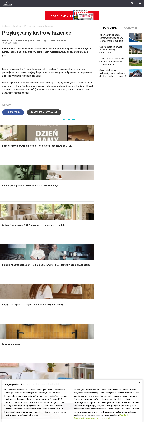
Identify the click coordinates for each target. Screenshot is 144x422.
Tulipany (6, 352)
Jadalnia (78, 255)
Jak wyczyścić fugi (119, 310)
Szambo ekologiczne (48, 265)
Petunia (6, 374)
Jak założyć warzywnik (121, 316)
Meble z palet (117, 255)
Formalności (8, 259)
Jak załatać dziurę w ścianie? (124, 307)
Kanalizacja (79, 326)
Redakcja (102, 352)
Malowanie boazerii (48, 252)
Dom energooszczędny (85, 329)
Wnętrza (17, 26)
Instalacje (7, 275)
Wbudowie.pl (80, 307)
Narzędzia (43, 249)
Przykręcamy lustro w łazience (38, 26)
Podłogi (42, 240)
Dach (4, 255)
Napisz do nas (105, 349)
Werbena (6, 377)
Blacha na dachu (46, 262)
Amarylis (6, 358)
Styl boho (79, 262)
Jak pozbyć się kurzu (120, 313)
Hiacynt (5, 342)
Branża (53, 345)
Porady (5, 240)
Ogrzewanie (80, 310)
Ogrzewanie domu (11, 265)
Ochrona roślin (117, 252)
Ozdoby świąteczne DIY (14, 310)
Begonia (6, 345)
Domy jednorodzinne (60, 342)
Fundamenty (8, 268)
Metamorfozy (81, 259)
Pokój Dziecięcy (10, 307)
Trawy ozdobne (117, 287)
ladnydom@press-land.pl (110, 342)
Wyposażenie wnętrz (12, 303)
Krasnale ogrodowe (119, 271)
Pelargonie (7, 368)
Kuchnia (78, 249)
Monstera (115, 240)
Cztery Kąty (44, 303)
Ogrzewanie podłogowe (86, 316)
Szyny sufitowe (81, 319)
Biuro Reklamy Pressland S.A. (112, 345)
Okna (4, 249)
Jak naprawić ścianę (120, 319)
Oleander (6, 355)
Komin (5, 246)
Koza (76, 313)
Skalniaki (114, 246)
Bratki (5, 371)
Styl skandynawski (83, 265)
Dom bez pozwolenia (84, 300)
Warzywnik (115, 265)
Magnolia (114, 278)
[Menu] (140, 3)
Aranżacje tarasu (118, 262)
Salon (77, 240)
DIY (112, 322)
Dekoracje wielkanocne (13, 322)
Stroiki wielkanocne (11, 326)
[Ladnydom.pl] (7, 3)
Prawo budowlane (83, 303)
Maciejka (6, 361)
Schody (5, 243)
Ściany (5, 271)
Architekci (7, 316)
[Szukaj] (132, 3)
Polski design (9, 319)
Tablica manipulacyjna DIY (122, 326)
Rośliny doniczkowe (120, 249)
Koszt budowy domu (12, 252)
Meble (5, 300)
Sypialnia (78, 246)
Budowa (6, 26)
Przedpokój (80, 252)
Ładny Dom (43, 300)
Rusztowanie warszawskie (51, 255)
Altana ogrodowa (118, 243)
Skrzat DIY (115, 300)
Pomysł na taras (58, 349)
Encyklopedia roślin (119, 268)
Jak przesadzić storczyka (123, 303)
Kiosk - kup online (72, 15)
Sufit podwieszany (47, 259)
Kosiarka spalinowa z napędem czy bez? (125, 282)
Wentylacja (79, 322)
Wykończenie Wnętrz (48, 243)
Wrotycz (114, 275)
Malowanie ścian (46, 246)
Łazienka (78, 243)
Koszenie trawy (117, 259)
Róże (4, 349)
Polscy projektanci (11, 313)
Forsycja (6, 364)
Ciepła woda (8, 262)
